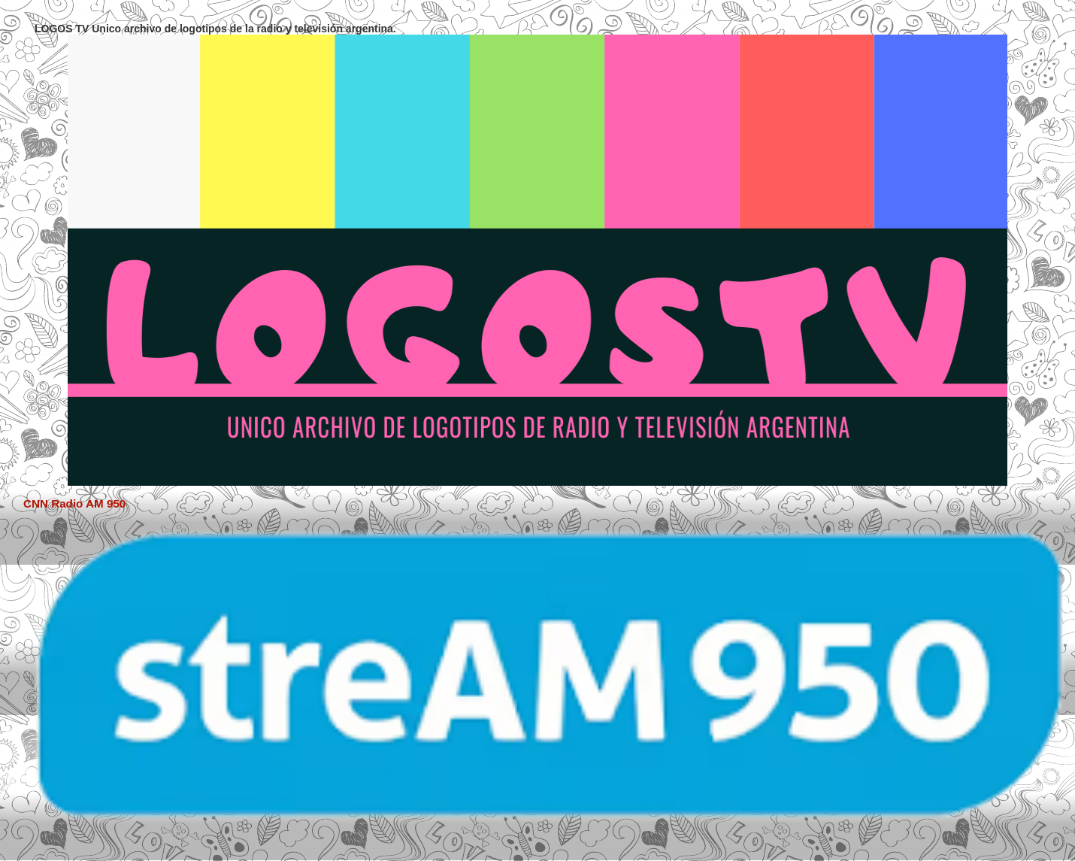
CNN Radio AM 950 (74, 503)
